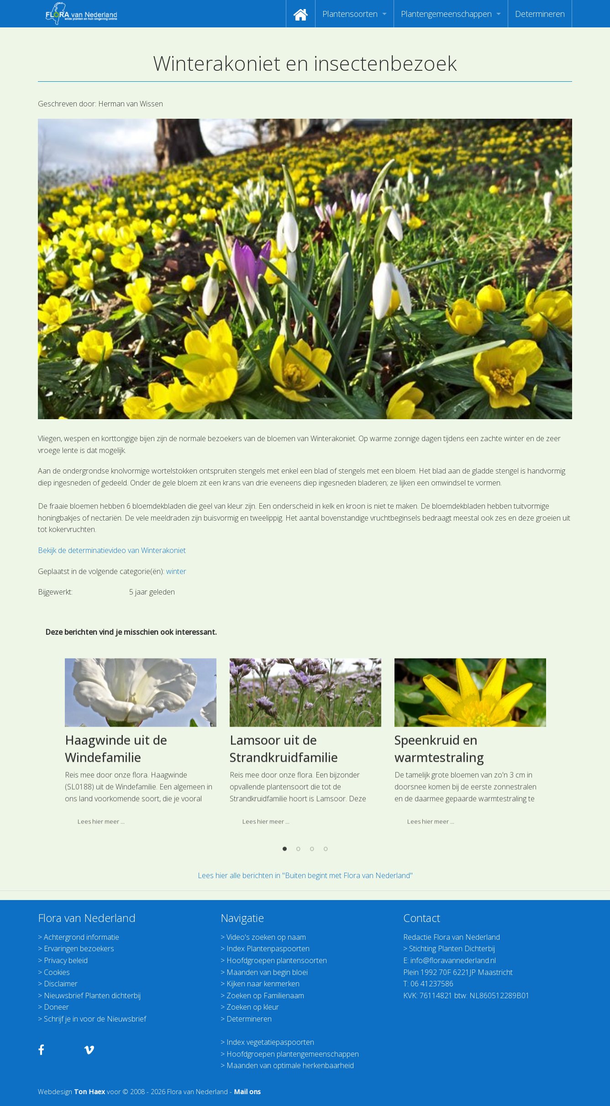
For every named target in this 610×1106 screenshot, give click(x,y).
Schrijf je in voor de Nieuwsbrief (95, 1019)
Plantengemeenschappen (446, 13)
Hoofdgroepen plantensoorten (276, 960)
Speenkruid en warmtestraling (439, 847)
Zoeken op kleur (252, 1007)
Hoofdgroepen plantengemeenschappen (292, 1054)
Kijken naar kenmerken (263, 984)
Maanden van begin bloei (267, 972)
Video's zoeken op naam (266, 937)
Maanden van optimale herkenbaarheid (290, 1065)
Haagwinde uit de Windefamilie (116, 847)
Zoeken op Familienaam (265, 995)
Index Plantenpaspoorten (268, 948)
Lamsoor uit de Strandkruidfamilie (284, 847)
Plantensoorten (350, 13)
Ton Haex (89, 1091)
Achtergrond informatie (81, 937)
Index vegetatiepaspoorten (270, 1042)
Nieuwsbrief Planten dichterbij (92, 995)
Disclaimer (61, 984)
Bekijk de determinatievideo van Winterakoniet (112, 550)
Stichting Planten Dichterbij (452, 948)
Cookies (57, 972)
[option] (140, 844)
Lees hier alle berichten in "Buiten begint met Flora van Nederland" (305, 875)
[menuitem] (300, 13)
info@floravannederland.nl (453, 960)
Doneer (56, 1007)
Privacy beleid (66, 960)
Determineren (540, 13)
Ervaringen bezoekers (79, 948)
